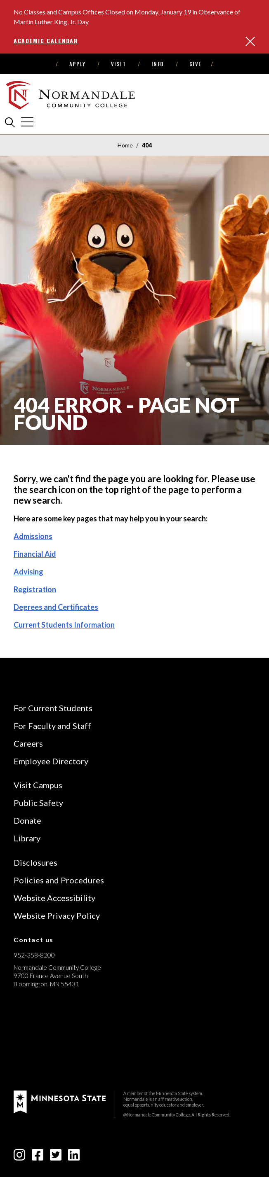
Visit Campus (38, 785)
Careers (28, 743)
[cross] (27, 122)
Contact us (34, 939)
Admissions (33, 536)
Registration (35, 589)
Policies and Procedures (59, 880)
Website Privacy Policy (57, 915)
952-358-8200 (34, 955)
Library (27, 838)
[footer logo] (60, 1101)
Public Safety (38, 803)
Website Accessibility (54, 898)
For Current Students (53, 708)
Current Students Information (64, 624)
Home (125, 145)
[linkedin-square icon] (74, 1157)
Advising (28, 571)
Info (157, 64)
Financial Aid (35, 553)
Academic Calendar (46, 40)
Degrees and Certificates (56, 607)
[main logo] (71, 94)
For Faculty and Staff (52, 726)
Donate (27, 820)
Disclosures (35, 862)
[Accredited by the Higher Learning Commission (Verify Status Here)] (45, 1042)
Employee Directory (51, 761)
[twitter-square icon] (55, 1157)
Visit (118, 64)
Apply (77, 64)
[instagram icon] (19, 1157)
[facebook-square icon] (37, 1157)
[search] (10, 122)
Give (195, 64)
